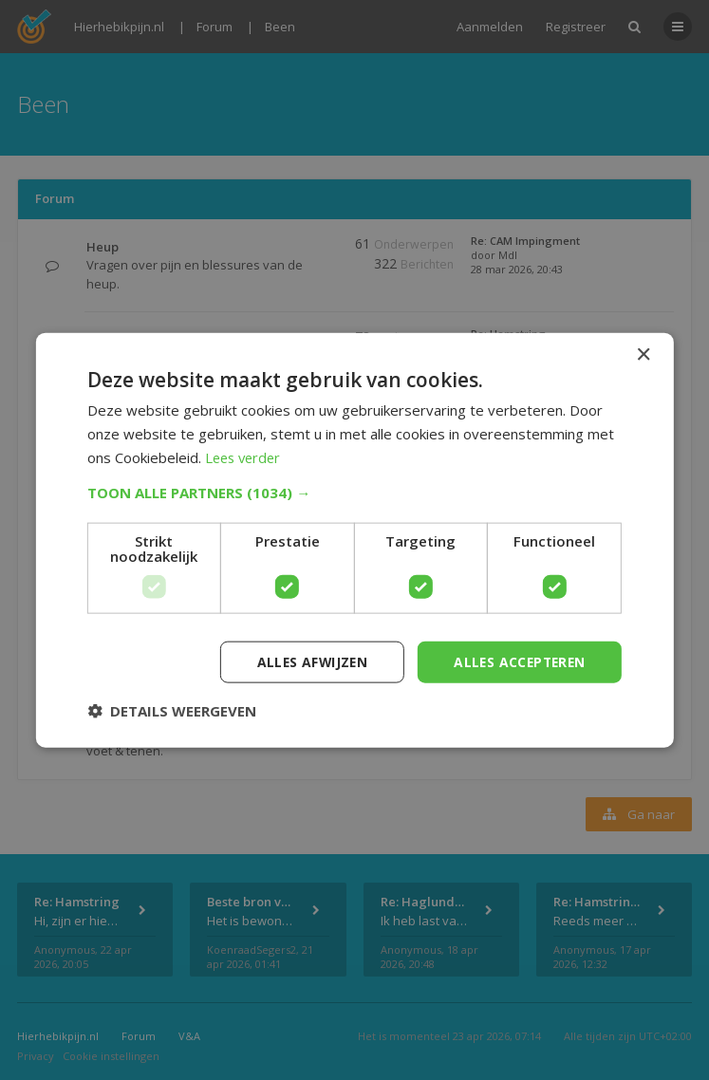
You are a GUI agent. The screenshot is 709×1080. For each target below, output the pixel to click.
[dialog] (354, 540)
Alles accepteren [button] (517, 661)
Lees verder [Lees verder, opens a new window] (245, 456)
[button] (354, 491)
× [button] (643, 354)
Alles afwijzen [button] (307, 661)
